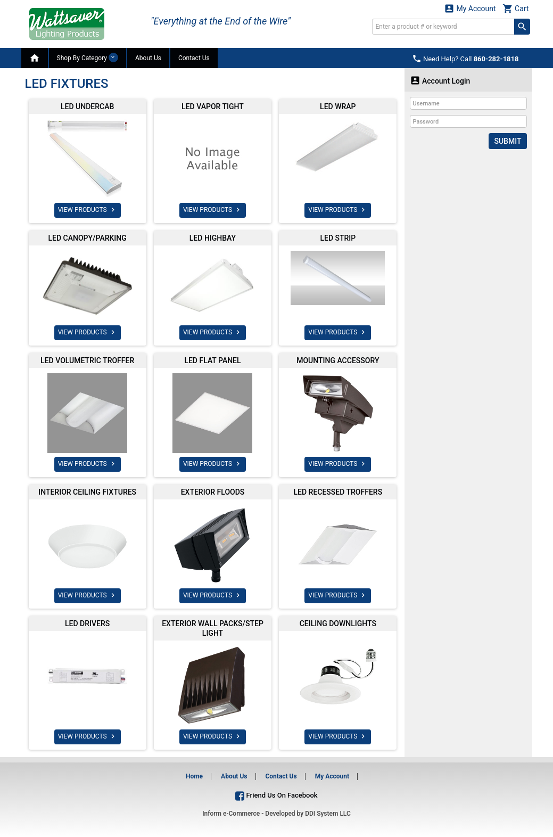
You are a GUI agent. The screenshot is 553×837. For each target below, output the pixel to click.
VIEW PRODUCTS (87, 209)
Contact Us (194, 58)
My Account (470, 8)
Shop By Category (87, 57)
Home (194, 776)
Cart (515, 8)
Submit (507, 141)
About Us (148, 58)
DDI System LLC (328, 813)
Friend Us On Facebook (276, 795)
